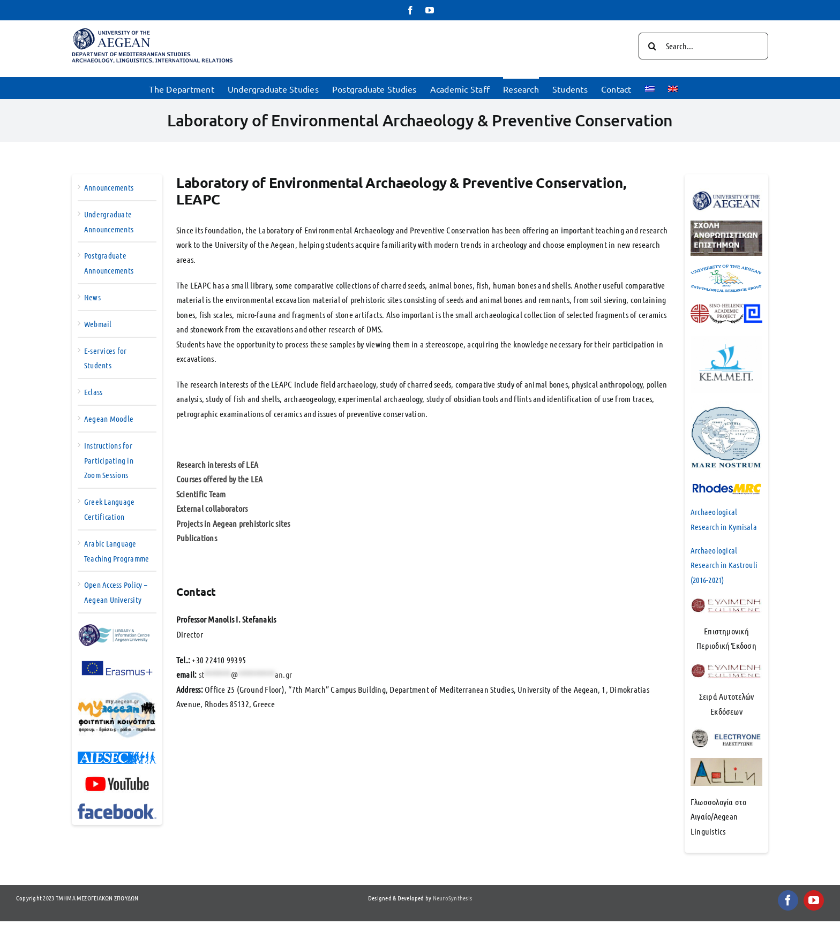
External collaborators (212, 508)
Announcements (108, 187)
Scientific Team (201, 494)
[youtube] (814, 900)
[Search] (652, 46)
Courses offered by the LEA (219, 479)
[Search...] (703, 46)
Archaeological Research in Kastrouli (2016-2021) (724, 565)
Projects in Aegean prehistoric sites (233, 523)
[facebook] (788, 900)
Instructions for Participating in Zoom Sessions (108, 460)
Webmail (98, 324)
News (92, 297)
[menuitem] (650, 87)
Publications (196, 538)
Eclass (93, 392)
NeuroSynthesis (452, 897)
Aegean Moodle (108, 418)
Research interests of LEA (217, 464)
